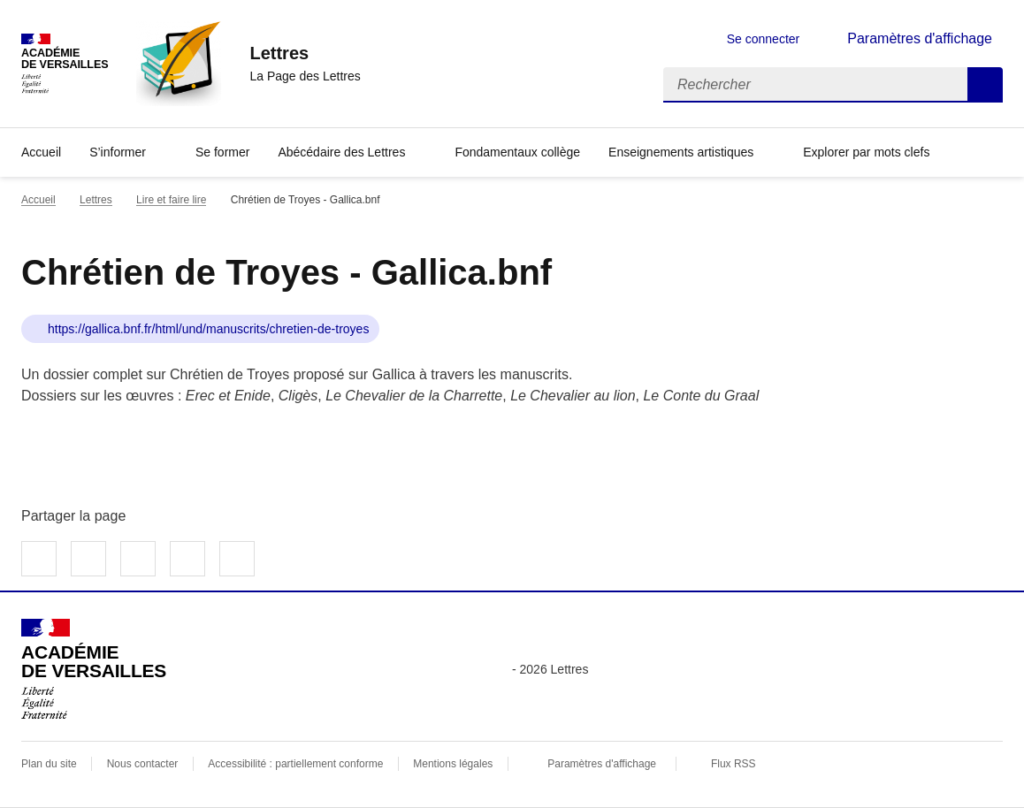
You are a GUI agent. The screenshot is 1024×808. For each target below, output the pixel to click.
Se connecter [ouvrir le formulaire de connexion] (763, 39)
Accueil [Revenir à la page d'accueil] (41, 152)
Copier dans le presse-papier (237, 558)
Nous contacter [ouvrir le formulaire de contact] (143, 764)
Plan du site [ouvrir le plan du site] (49, 764)
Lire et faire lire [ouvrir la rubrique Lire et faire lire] (171, 200)
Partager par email (187, 558)
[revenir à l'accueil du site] (304, 53)
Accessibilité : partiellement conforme (295, 764)
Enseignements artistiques (680, 152)
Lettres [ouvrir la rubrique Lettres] (96, 200)
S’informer (117, 152)
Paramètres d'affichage (601, 764)
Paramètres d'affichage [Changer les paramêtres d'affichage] (919, 38)
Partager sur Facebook (39, 558)
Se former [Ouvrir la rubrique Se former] (222, 152)
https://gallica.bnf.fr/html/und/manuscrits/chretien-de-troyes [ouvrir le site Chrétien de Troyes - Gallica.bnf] (208, 329)
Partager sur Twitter (88, 558)
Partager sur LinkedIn (138, 558)
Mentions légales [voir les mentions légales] (453, 764)
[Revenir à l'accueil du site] (93, 669)
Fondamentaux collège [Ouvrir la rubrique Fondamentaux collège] (517, 152)
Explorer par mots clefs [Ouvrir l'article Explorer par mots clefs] (866, 152)
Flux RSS (733, 764)
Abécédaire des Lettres (341, 152)
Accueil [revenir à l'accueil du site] (38, 200)
